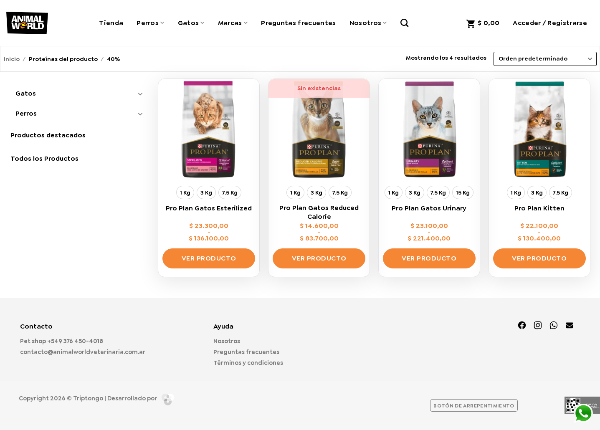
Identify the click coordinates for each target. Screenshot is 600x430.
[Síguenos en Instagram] (537, 326)
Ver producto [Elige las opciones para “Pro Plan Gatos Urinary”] (429, 258)
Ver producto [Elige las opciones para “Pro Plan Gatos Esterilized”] (209, 258)
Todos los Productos (44, 158)
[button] (482, 22)
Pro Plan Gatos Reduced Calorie (319, 212)
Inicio (12, 59)
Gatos (191, 22)
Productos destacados (48, 135)
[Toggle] (141, 94)
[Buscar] (404, 22)
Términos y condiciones (248, 363)
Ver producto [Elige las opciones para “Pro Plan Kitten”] (539, 258)
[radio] (185, 192)
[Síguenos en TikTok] (553, 326)
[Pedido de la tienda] (545, 59)
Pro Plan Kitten (539, 208)
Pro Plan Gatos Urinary (429, 208)
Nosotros (368, 22)
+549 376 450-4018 (75, 341)
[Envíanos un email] (569, 326)
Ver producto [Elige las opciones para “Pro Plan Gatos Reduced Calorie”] (319, 258)
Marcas (233, 22)
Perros (150, 22)
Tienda (111, 22)
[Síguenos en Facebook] (522, 326)
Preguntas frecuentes (298, 22)
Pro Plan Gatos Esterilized (209, 208)
